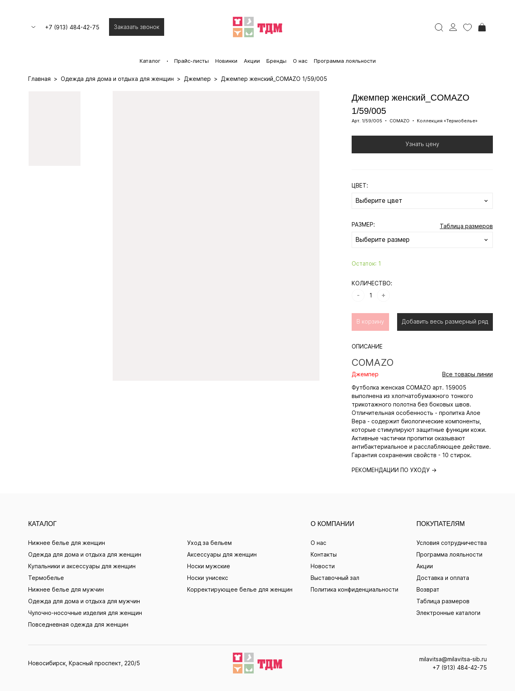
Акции (252, 61)
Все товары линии (467, 374)
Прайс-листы (191, 61)
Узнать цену (422, 143)
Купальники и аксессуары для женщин (82, 566)
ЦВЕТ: (360, 185)
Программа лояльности (345, 61)
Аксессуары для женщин (222, 554)
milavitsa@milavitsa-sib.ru (453, 659)
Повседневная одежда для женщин (78, 624)
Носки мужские (208, 566)
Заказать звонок (136, 26)
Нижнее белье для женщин (66, 542)
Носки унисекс (207, 577)
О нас (300, 61)
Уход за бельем (209, 542)
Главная (39, 78)
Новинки (226, 61)
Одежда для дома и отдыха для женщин (84, 554)
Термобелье (46, 577)
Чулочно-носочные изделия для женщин (85, 612)
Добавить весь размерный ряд (445, 321)
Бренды (276, 61)
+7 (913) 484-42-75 (72, 27)
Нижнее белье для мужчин (66, 589)
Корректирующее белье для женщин (240, 589)
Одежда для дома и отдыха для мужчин (84, 601)
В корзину (370, 321)
